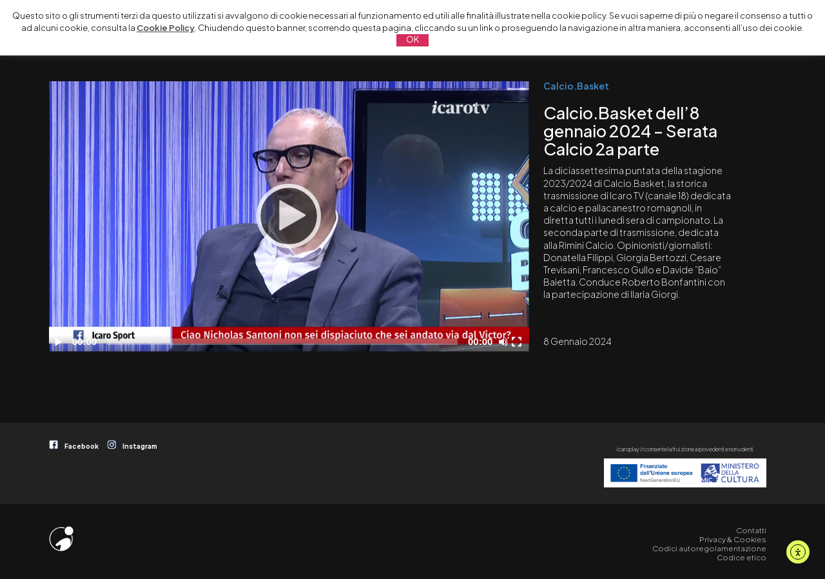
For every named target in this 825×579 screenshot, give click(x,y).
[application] (289, 216)
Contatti (751, 530)
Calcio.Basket (576, 86)
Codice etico (741, 557)
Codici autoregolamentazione (709, 548)
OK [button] (412, 39)
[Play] (289, 216)
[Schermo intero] (518, 341)
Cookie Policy (166, 28)
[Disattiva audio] (505, 341)
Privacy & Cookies (732, 539)
